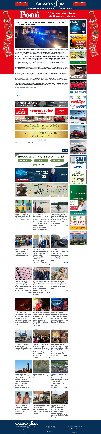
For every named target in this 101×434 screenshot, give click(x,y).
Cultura (44, 8)
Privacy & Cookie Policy (74, 432)
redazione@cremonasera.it (50, 429)
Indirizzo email (21, 147)
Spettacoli (55, 8)
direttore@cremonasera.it (50, 427)
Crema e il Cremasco (80, 2)
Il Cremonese (21, 4)
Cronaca (30, 8)
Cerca (73, 8)
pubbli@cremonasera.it (74, 429)
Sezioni (68, 8)
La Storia (49, 8)
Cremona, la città (21, 2)
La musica (39, 8)
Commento (48, 145)
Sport (34, 8)
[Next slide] (66, 37)
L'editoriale (62, 8)
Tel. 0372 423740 (74, 428)
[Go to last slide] (16, 37)
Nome (21, 143)
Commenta (65, 150)
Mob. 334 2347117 (74, 429)
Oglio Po (79, 4)
